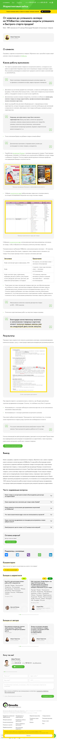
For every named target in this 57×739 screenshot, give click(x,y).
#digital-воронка (14, 593)
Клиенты (31, 722)
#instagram (8, 598)
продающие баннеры (19, 153)
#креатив (11, 597)
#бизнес (7, 593)
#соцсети (7, 590)
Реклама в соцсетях (7, 724)
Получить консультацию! (13, 446)
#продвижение (22, 590)
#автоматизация (14, 595)
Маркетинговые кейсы (35, 715)
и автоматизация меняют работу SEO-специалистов (40, 582)
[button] (21, 614)
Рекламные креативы (47, 718)
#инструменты (19, 588)
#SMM (19, 592)
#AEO (13, 598)
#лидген (7, 595)
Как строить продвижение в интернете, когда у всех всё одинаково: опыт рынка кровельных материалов (15, 584)
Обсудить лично (11, 542)
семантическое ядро (16, 193)
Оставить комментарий (11, 570)
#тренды (33, 592)
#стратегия (23, 593)
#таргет (7, 592)
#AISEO (33, 594)
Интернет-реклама (7, 719)
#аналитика (13, 592)
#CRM (21, 595)
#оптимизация (42, 587)
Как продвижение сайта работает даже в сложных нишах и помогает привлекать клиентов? (15, 628)
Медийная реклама (7, 727)
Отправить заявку (47, 696)
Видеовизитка (18, 666)
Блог (43, 723)
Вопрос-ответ (45, 721)
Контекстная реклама (8, 722)
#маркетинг (14, 590)
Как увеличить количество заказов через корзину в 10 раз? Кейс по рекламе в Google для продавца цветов (41, 629)
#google (7, 588)
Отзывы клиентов (46, 715)
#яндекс (12, 588)
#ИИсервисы (45, 592)
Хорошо (29, 735)
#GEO (7, 597)
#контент (17, 597)
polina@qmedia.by (37, 663)
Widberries (24, 56)
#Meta (23, 597)
